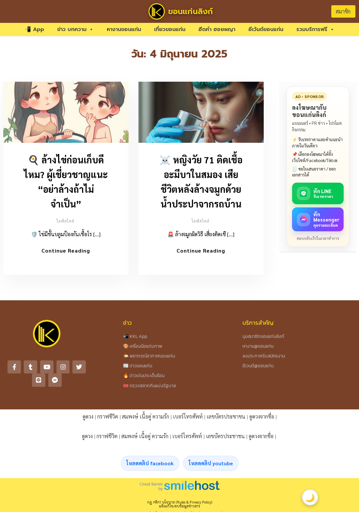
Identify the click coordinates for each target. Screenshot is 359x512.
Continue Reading (65, 250)
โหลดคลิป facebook (150, 466)
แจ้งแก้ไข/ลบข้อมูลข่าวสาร (179, 509)
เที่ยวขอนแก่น (169, 29)
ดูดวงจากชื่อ (261, 419)
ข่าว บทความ (75, 29)
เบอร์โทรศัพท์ (188, 419)
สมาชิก (343, 11)
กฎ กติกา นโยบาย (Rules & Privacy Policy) (179, 505)
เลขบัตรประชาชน (226, 419)
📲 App (34, 29)
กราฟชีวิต (107, 419)
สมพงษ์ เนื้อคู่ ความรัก (145, 419)
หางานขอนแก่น (124, 29)
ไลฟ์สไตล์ (65, 220)
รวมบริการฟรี (315, 29)
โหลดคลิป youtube (211, 466)
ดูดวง (88, 419)
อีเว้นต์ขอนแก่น (265, 29)
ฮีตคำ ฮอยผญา (216, 29)
